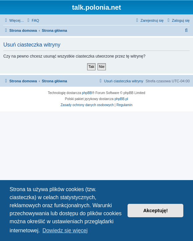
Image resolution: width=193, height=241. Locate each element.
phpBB (87, 93)
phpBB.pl (121, 99)
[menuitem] (32, 20)
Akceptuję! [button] (155, 210)
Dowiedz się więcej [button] (64, 230)
